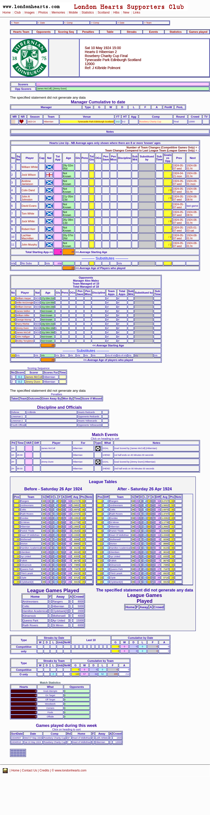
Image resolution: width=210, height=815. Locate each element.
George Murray (24, 319)
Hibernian (48, 121)
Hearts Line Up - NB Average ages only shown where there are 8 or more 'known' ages (105, 142)
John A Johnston (27, 198)
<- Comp (68, 23)
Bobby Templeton (25, 341)
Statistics (88, 12)
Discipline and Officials (59, 407)
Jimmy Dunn (22, 328)
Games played (198, 31)
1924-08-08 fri (191, 198)
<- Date (41, 23)
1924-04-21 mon (178, 175)
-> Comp (94, 23)
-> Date (120, 23)
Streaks (131, 31)
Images (29, 12)
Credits (44, 770)
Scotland (104, 12)
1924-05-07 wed (178, 167)
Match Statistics (50, 682)
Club (17, 12)
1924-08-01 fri (191, 167)
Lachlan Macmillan (28, 237)
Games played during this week (66, 725)
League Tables (103, 481)
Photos (43, 12)
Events (153, 31)
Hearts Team (21, 31)
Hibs (116, 12)
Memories (58, 12)
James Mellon (23, 311)
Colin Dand (28, 190)
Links (136, 12)
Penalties (88, 31)
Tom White (28, 213)
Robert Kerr (28, 229)
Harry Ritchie (22, 324)
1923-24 (32, 121)
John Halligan (23, 336)
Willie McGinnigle (25, 302)
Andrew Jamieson (27, 182)
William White (30, 166)
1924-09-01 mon (191, 182)
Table (110, 31)
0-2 (118, 121)
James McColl (23, 332)
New (126, 12)
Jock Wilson (29, 174)
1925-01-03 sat (191, 229)
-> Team (148, 23)
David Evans (29, 205)
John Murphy (29, 244)
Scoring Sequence (38, 368)
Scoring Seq (66, 31)
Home (6, 12)
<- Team (15, 23)
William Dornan (24, 307)
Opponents (43, 31)
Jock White (28, 221)
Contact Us (29, 770)
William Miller (23, 315)
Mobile (73, 12)
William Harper (23, 298)
